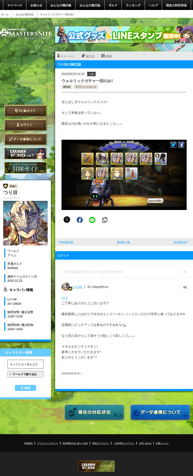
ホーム (5, 14)
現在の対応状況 (176, 5)
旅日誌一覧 (123, 242)
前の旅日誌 (66, 242)
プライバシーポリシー (47, 443)
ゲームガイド (25, 167)
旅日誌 (90, 56)
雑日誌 (66, 87)
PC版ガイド (25, 111)
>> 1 (65, 297)
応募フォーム (162, 443)
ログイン (25, 125)
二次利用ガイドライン (124, 443)
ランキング (133, 5)
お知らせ (36, 5)
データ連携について (25, 139)
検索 (27, 387)
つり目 (77, 286)
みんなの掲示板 (60, 5)
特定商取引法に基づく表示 (75, 443)
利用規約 (28, 443)
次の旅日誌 (180, 242)
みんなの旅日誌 (90, 5)
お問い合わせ (145, 443)
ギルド (113, 5)
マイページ (14, 5)
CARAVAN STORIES (96, 466)
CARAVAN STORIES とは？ (25, 153)
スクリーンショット (85, 87)
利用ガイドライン (100, 443)
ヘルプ (153, 5)
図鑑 (109, 56)
